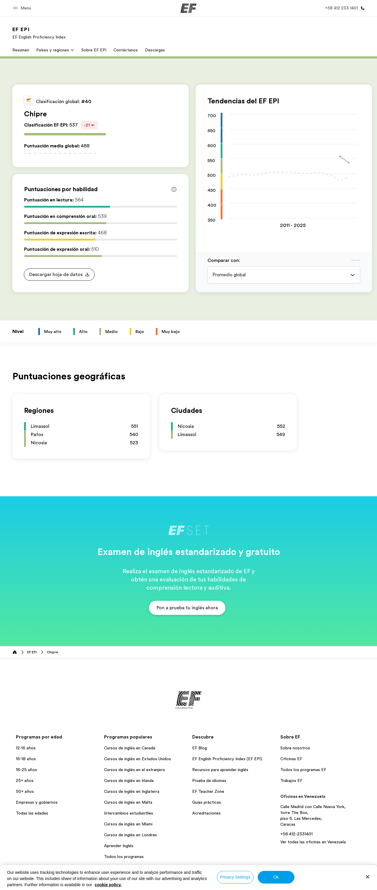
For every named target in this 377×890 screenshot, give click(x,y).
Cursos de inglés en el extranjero (134, 769)
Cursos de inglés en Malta (128, 802)
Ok (276, 877)
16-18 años (26, 758)
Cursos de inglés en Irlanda (129, 780)
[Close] (367, 876)
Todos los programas (124, 856)
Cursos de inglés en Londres (130, 834)
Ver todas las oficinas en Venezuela (313, 841)
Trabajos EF (291, 780)
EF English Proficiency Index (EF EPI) (227, 758)
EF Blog (199, 748)
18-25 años (26, 769)
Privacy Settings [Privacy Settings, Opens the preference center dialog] (235, 877)
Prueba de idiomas (209, 780)
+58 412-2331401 (296, 834)
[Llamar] (344, 8)
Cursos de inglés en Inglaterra (131, 791)
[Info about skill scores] (174, 189)
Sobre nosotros (295, 748)
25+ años (24, 780)
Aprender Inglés (118, 845)
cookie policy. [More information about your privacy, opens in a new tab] (108, 884)
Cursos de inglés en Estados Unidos (137, 758)
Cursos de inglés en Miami (128, 824)
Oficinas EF (291, 758)
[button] (22, 8)
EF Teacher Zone (208, 791)
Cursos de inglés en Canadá (129, 748)
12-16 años (26, 748)
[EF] (188, 8)
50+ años (25, 791)
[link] (39, 33)
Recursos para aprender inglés (220, 769)
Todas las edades (32, 813)
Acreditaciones (206, 813)
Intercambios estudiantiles (128, 813)
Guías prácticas (206, 802)
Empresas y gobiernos (37, 802)
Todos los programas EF (303, 769)
